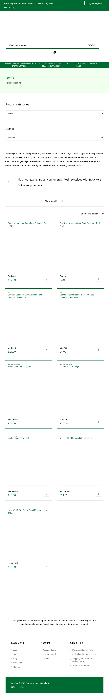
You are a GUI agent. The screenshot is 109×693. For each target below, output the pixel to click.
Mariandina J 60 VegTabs (71, 366)
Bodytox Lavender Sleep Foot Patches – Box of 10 (28, 224)
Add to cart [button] (46, 278)
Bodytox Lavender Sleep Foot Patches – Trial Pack (80, 224)
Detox (61, 292)
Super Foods (65, 436)
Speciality (18, 364)
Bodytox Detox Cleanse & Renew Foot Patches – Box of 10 (25, 296)
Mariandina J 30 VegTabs (19, 438)
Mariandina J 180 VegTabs (19, 366)
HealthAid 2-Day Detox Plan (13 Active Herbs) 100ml (28, 511)
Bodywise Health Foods (36, 683)
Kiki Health (65, 491)
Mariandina (65, 419)
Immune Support (65, 364)
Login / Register (94, 3)
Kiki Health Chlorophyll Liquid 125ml (76, 438)
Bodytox (63, 276)
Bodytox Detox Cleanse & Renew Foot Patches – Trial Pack (77, 296)
